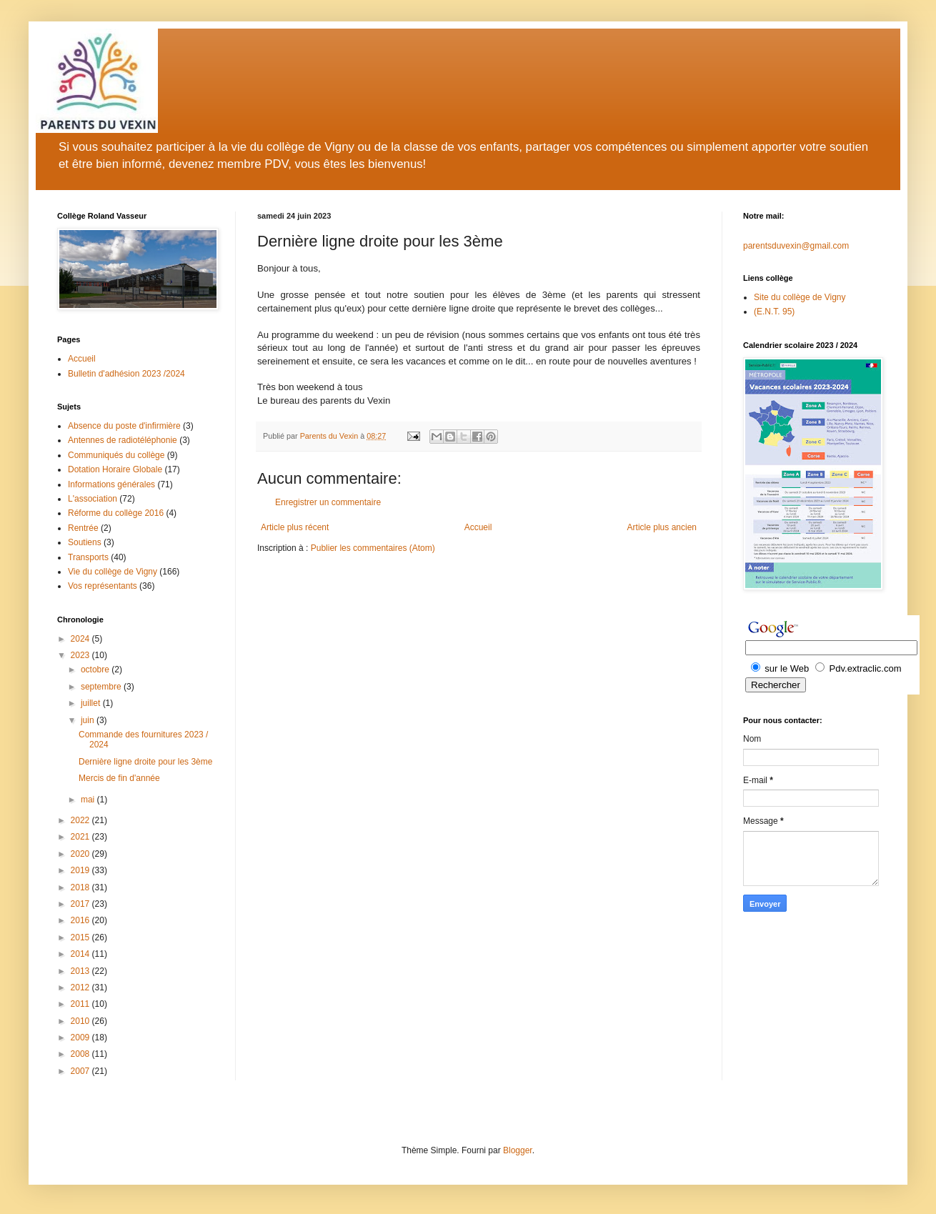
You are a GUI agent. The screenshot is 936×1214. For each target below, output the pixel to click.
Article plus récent (295, 527)
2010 (81, 1021)
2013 (81, 971)
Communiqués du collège (116, 455)
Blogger (517, 1150)
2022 (81, 820)
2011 (81, 1004)
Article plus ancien (662, 527)
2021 (81, 837)
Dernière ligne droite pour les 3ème (145, 762)
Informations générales (111, 484)
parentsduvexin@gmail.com (796, 246)
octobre (96, 670)
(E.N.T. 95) (774, 312)
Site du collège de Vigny (800, 297)
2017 (81, 904)
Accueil (478, 527)
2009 (81, 1038)
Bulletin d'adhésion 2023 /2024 (126, 374)
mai (89, 800)
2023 (81, 655)
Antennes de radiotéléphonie (122, 440)
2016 (81, 920)
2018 (81, 887)
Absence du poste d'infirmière (124, 426)
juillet (92, 703)
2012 (81, 987)
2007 (81, 1071)
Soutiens (84, 542)
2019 (81, 870)
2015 (81, 937)
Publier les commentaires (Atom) (373, 548)
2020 (81, 854)
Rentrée (83, 528)
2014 (81, 954)
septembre (102, 687)
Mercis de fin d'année (119, 778)
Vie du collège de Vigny (112, 572)
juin (88, 720)
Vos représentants (102, 586)
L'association (92, 499)
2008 (81, 1054)
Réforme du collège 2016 (116, 513)
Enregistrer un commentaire (328, 502)
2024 (81, 639)
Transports (88, 557)
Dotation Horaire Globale (115, 469)
